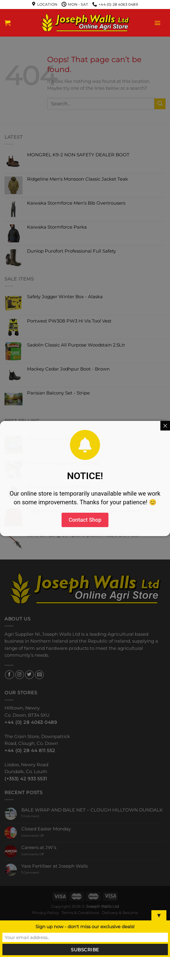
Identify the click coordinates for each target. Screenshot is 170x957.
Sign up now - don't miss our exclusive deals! (85, 926)
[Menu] (157, 23)
